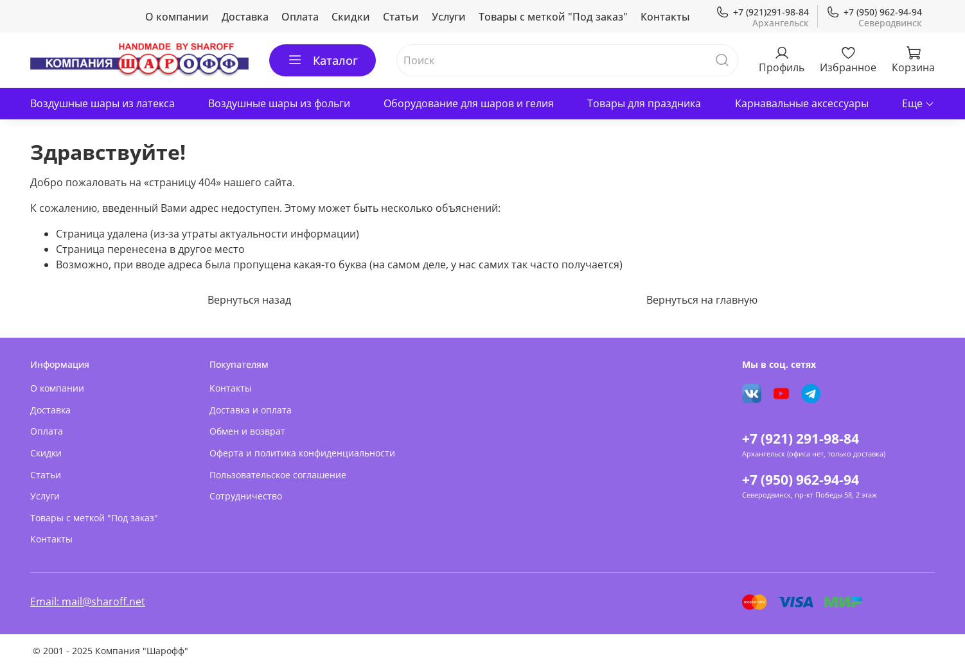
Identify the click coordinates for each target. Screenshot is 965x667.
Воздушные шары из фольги (279, 103)
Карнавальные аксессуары (802, 103)
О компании (177, 17)
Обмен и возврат (247, 431)
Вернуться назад (249, 300)
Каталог (322, 60)
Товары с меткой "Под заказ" (553, 17)
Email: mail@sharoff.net (87, 601)
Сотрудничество (245, 496)
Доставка (245, 17)
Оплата (300, 17)
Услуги (449, 17)
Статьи (401, 17)
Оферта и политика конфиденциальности (302, 453)
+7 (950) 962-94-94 (874, 12)
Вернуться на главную (701, 300)
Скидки (351, 17)
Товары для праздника (644, 103)
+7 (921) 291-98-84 (800, 438)
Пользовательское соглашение (277, 475)
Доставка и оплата (250, 410)
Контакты (665, 17)
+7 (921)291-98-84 (762, 12)
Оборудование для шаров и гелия (469, 103)
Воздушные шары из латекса (102, 103)
